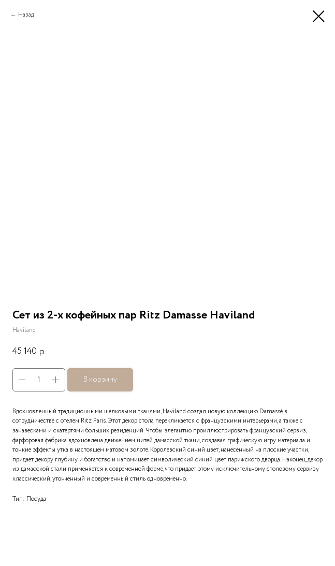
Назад (26, 14)
